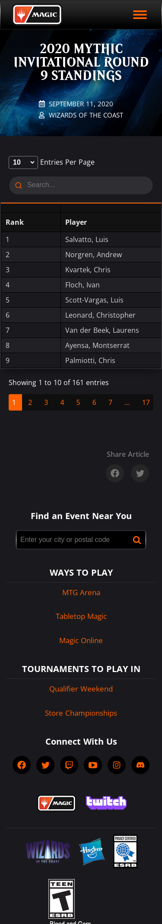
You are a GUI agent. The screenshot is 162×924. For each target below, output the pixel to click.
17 (146, 402)
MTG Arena (81, 592)
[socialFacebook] (22, 765)
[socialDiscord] (140, 765)
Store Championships (81, 713)
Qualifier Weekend (81, 689)
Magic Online (81, 640)
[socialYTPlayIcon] (93, 765)
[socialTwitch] (69, 765)
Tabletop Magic (81, 616)
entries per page (52, 162)
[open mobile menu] (140, 14)
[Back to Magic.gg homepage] (37, 14)
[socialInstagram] (117, 765)
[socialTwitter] (45, 765)
